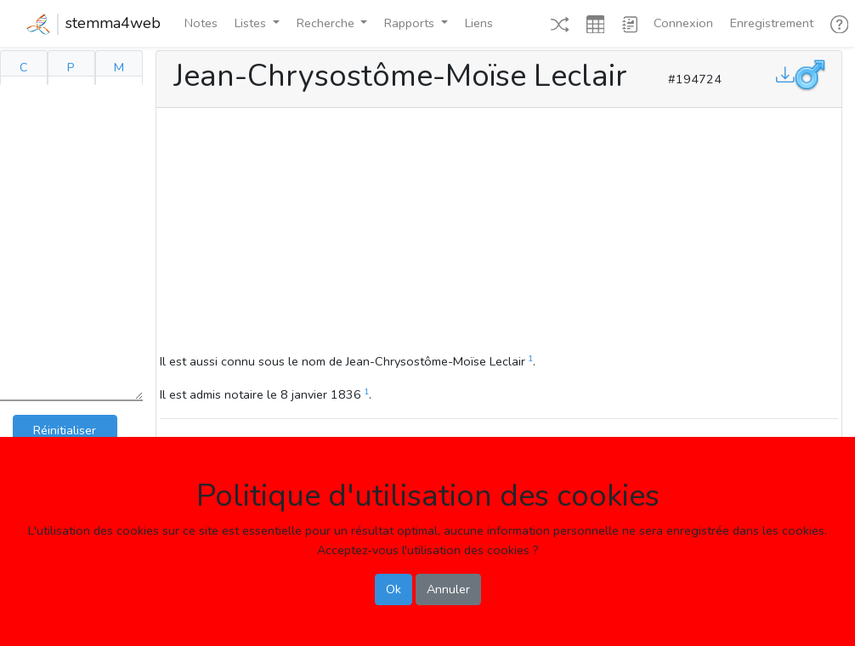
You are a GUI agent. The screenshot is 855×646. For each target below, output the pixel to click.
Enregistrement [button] (771, 22)
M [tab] (119, 67)
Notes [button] (201, 22)
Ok (393, 589)
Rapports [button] (411, 22)
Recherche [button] (327, 22)
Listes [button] (252, 22)
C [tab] (24, 67)
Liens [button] (479, 22)
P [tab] (71, 67)
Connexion (683, 22)
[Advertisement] (499, 233)
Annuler (448, 589)
